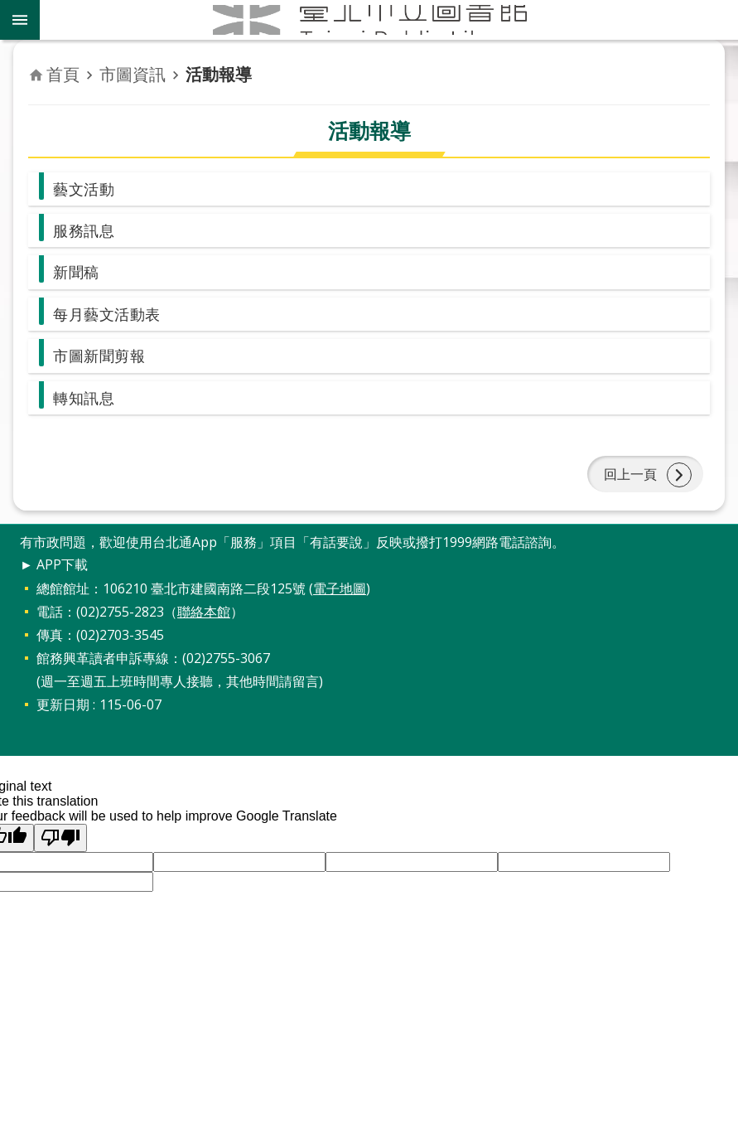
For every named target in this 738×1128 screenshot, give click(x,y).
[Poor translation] (60, 864)
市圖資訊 (132, 74)
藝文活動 (87, 190)
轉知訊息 (87, 412)
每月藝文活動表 (112, 323)
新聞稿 (78, 279)
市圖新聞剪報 (104, 367)
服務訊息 (87, 234)
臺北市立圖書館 (389, 20)
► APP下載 (54, 591)
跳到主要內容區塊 (8, 8)
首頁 (63, 74)
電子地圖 (339, 614)
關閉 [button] (20, 20)
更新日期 (62, 730)
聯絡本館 (203, 637)
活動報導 (219, 74)
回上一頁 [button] (627, 495)
